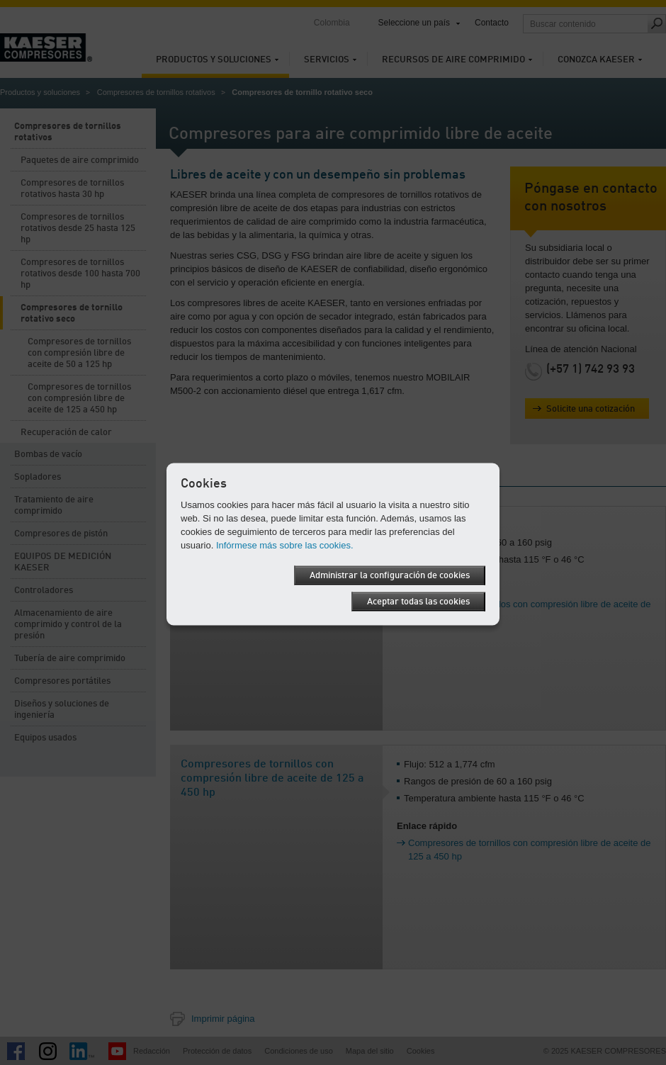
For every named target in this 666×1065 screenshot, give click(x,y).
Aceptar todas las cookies (418, 601)
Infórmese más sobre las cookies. (285, 544)
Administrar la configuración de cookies (390, 575)
